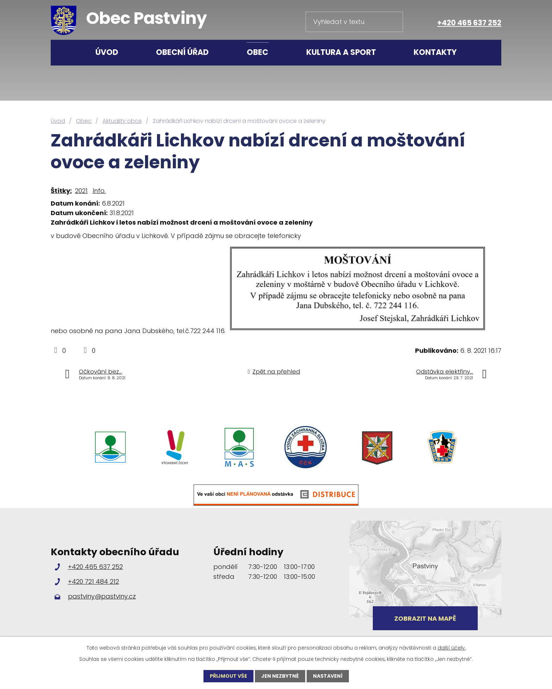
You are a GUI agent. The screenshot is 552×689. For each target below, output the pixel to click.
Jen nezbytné (280, 675)
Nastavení (328, 675)
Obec (257, 52)
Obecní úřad (182, 52)
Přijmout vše (228, 675)
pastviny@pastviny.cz (102, 596)
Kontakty (435, 52)
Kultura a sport (341, 52)
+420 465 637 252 (469, 23)
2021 (81, 190)
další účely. (452, 647)
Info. (99, 190)
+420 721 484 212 (93, 581)
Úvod (106, 52)
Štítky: (61, 190)
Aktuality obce (122, 121)
